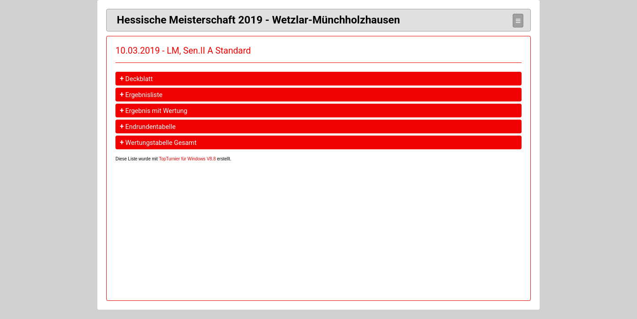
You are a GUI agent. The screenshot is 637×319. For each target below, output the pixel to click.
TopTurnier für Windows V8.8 (187, 158)
